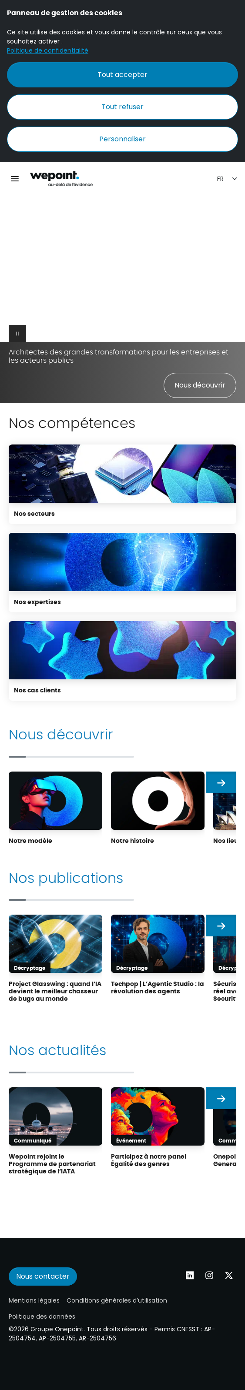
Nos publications (66, 876)
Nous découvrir (200, 385)
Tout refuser (122, 107)
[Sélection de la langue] (227, 179)
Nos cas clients (37, 690)
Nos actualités (57, 1049)
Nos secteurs (34, 513)
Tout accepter (122, 75)
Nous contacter (43, 1276)
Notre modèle (30, 840)
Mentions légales (34, 1300)
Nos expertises (37, 601)
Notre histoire (132, 840)
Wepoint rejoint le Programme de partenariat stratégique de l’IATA (52, 1163)
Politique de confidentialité (47, 50)
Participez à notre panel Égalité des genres (148, 1159)
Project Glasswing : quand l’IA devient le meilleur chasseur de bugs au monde (55, 990)
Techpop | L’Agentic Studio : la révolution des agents (157, 987)
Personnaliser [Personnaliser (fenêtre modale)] (122, 139)
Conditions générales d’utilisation (117, 1300)
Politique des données (42, 1316)
